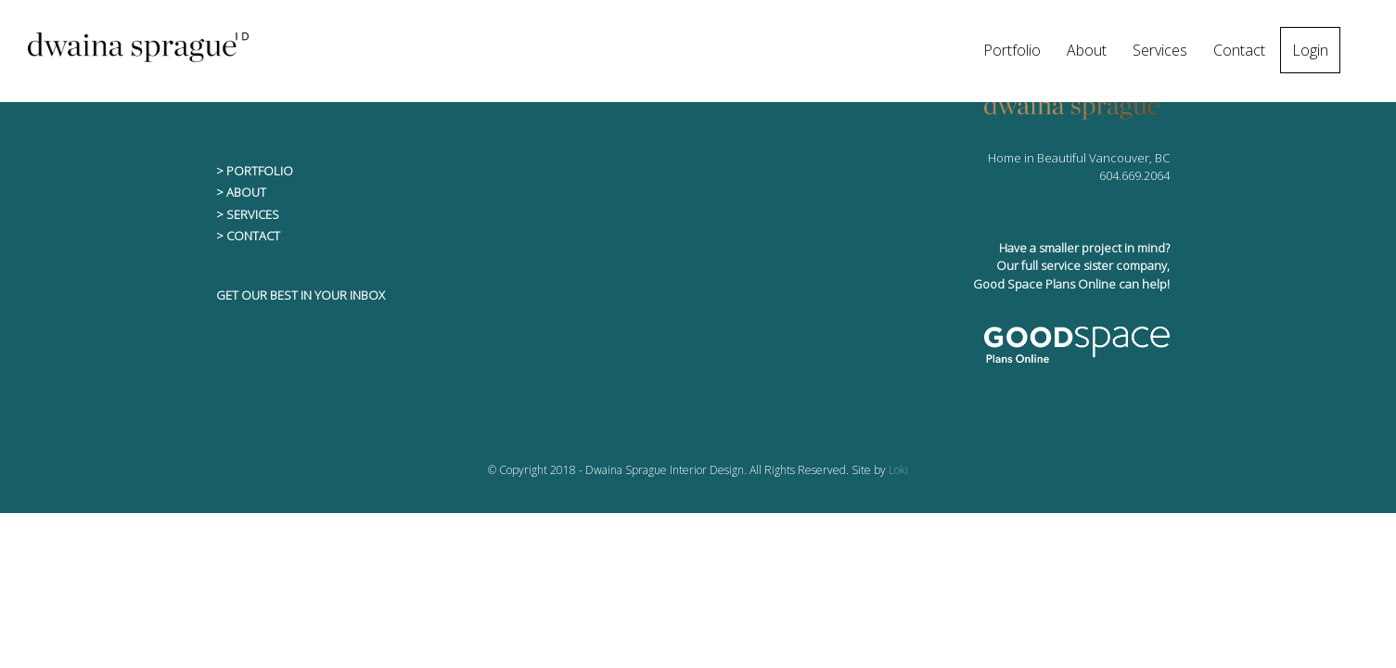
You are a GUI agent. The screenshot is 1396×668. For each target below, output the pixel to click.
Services (1160, 50)
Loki (898, 470)
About (1087, 50)
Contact (1239, 50)
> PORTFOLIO (254, 170)
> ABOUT (241, 192)
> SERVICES (247, 214)
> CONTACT (248, 235)
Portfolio (1012, 50)
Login (1310, 50)
